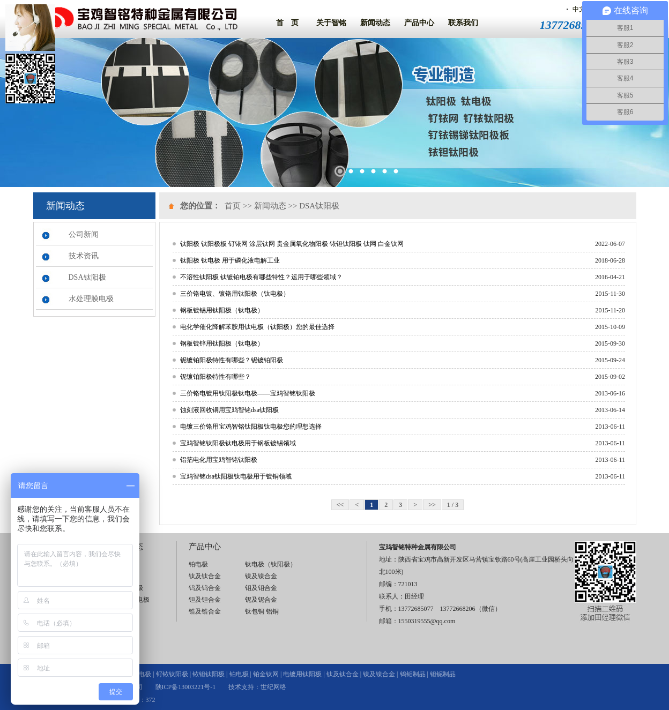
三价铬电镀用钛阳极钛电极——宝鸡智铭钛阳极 (247, 393)
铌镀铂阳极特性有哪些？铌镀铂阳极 (231, 360)
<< (340, 505)
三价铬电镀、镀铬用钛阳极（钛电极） (234, 293)
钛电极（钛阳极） (270, 564)
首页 (233, 205)
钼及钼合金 (261, 588)
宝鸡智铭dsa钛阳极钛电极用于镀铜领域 (236, 476)
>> (432, 505)
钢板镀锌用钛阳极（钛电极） (222, 343)
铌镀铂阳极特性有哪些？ (215, 376)
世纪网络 (273, 687)
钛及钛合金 (205, 576)
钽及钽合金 (205, 599)
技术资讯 (84, 256)
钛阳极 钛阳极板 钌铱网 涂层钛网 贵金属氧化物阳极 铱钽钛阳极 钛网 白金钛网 (292, 244)
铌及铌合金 (261, 599)
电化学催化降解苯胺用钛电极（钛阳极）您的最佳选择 (257, 327)
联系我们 (463, 23)
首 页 (287, 23)
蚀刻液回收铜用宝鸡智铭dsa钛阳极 (229, 410)
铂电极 (198, 564)
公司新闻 (84, 234)
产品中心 (419, 23)
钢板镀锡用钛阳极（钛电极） (222, 310)
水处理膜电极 (91, 299)
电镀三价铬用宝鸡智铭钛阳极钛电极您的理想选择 (251, 426)
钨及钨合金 (205, 588)
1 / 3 (452, 505)
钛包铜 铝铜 (262, 611)
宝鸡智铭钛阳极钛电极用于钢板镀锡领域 (238, 443)
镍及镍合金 (261, 576)
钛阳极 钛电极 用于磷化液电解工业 (230, 260)
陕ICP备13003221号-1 (185, 687)
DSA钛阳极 (87, 277)
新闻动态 (375, 23)
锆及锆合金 (205, 611)
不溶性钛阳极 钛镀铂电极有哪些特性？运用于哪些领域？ (261, 277)
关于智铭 (331, 23)
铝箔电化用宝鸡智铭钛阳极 (218, 460)
